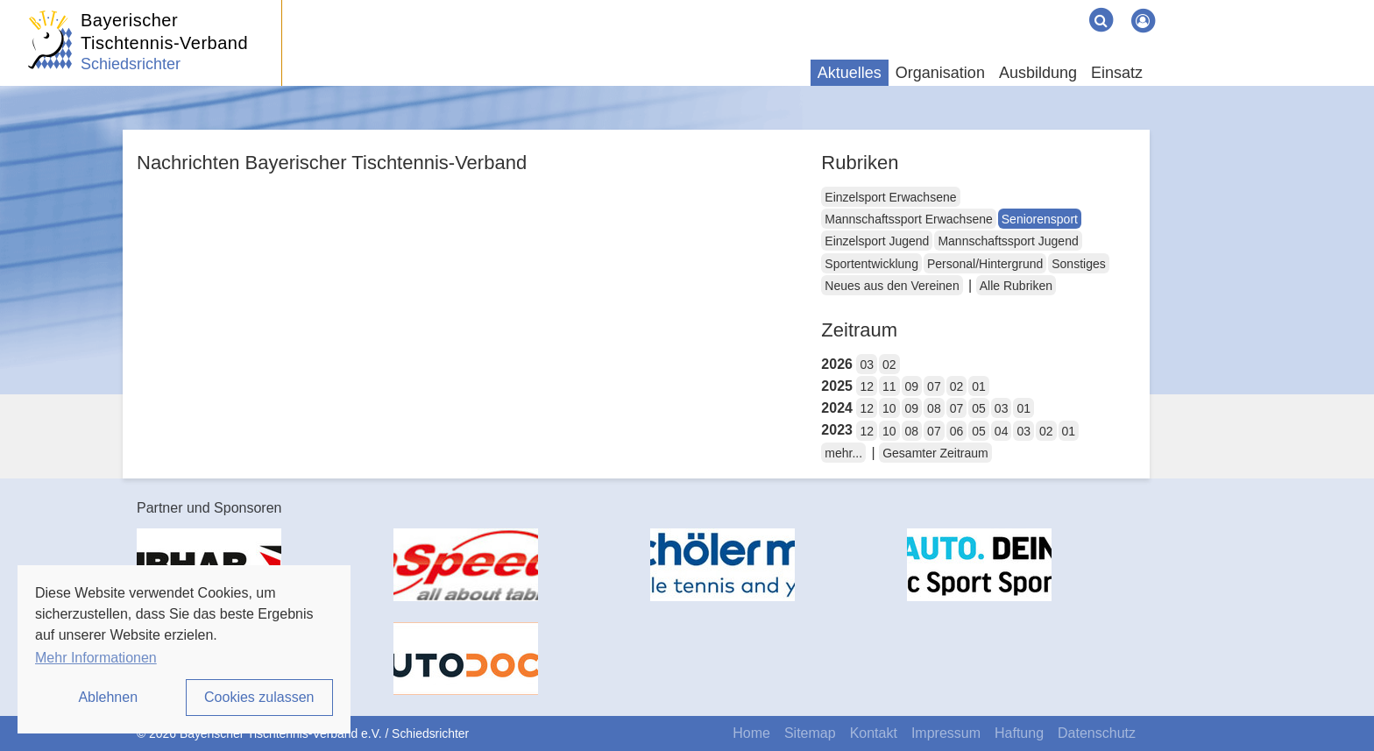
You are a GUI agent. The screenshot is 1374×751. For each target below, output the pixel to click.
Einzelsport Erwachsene (890, 197)
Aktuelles (850, 72)
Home (751, 733)
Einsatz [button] (1117, 72)
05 (979, 408)
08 (934, 408)
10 (889, 408)
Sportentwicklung (871, 264)
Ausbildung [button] (1038, 72)
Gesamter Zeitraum (935, 453)
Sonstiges (1078, 264)
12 (867, 386)
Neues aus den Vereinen (892, 286)
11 (889, 386)
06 (957, 431)
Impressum (946, 733)
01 (979, 386)
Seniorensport (1040, 219)
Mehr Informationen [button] (96, 657)
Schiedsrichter (131, 64)
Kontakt (873, 733)
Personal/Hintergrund (985, 264)
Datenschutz (1097, 733)
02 (889, 365)
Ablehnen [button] (108, 697)
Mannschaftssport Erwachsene (908, 219)
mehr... (843, 453)
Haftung (1019, 733)
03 (867, 365)
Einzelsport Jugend (877, 241)
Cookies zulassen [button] (259, 697)
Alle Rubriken (1016, 286)
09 (912, 386)
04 (1002, 431)
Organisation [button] (940, 72)
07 (934, 386)
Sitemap (810, 733)
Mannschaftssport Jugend (1008, 241)
